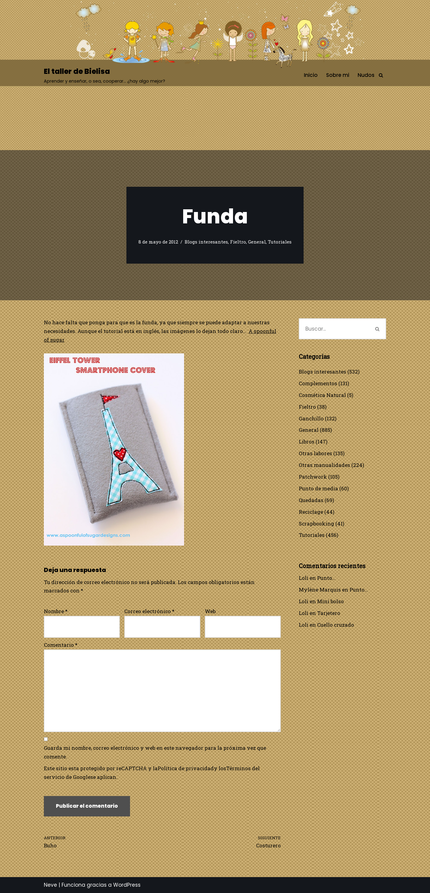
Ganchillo (311, 418)
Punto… (326, 577)
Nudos (366, 75)
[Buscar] (381, 75)
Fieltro (238, 242)
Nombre (56, 611)
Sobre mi (337, 75)
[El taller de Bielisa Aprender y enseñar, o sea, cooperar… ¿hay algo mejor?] (104, 75)
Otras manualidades (324, 465)
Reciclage (311, 511)
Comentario (60, 644)
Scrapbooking (316, 523)
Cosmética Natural (322, 395)
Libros (306, 441)
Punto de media (318, 488)
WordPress (127, 884)
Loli (303, 577)
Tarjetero (328, 613)
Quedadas (311, 500)
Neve (50, 884)
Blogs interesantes (206, 242)
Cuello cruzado (335, 624)
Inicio (311, 75)
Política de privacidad (186, 768)
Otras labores (315, 453)
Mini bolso (330, 601)
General (257, 242)
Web (210, 611)
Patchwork (313, 476)
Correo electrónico (149, 611)
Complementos (318, 383)
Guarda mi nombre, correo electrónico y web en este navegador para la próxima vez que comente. (155, 752)
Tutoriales (280, 242)
